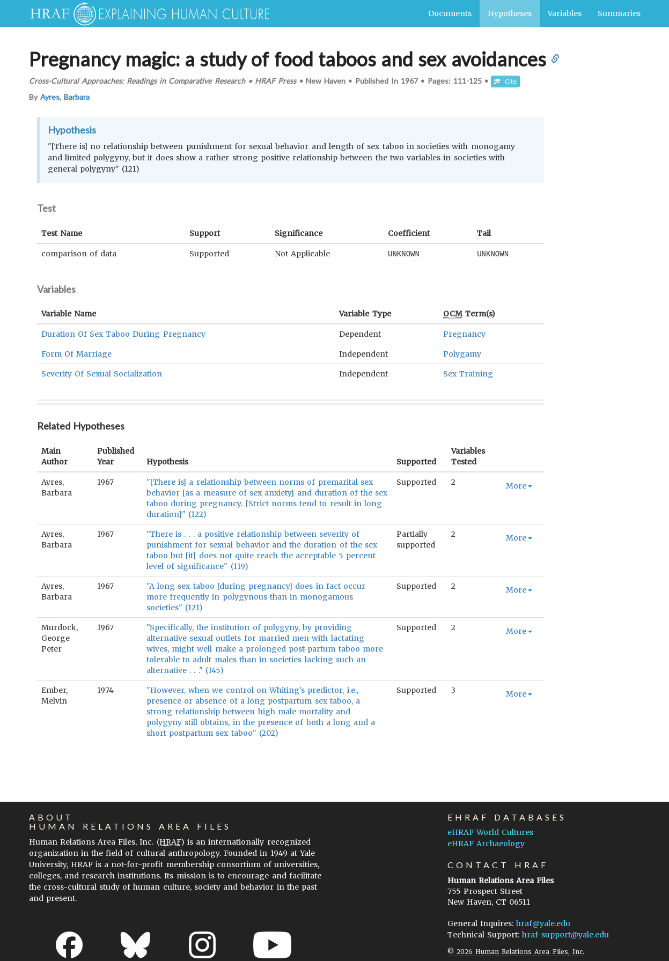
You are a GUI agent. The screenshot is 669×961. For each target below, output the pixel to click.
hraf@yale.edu (543, 923)
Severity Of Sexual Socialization (102, 373)
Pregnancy (464, 333)
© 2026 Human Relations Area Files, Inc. (515, 951)
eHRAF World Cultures (490, 832)
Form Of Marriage (76, 353)
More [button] (519, 485)
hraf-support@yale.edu (565, 934)
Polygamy (462, 353)
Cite (505, 81)
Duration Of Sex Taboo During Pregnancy (123, 333)
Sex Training (468, 373)
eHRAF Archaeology (486, 843)
